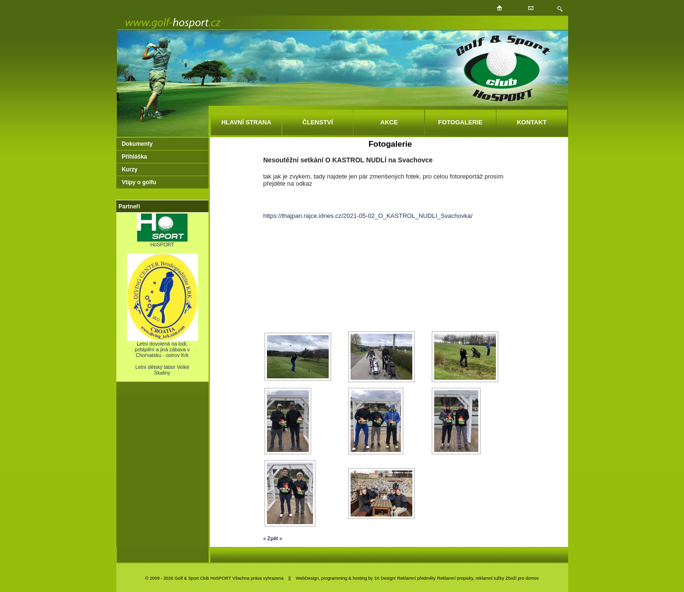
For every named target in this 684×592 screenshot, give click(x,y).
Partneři (129, 206)
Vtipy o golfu (139, 182)
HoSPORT (162, 242)
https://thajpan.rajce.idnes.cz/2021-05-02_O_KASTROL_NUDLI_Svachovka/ (368, 215)
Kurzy (129, 169)
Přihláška (134, 156)
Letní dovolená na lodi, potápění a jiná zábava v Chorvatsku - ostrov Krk (162, 347)
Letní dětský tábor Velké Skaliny (162, 370)
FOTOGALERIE (460, 122)
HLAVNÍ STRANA (246, 122)
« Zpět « (272, 538)
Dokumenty (137, 144)
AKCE (389, 122)
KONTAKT (532, 122)
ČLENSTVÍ (318, 122)
